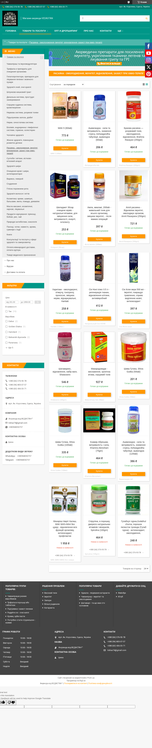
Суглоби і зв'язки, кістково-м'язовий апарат (19, 159)
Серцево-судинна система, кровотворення (19, 106)
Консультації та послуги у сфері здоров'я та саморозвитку (21, 240)
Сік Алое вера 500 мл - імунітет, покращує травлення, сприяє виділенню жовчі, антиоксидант (133, 295)
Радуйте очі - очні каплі (18, 612)
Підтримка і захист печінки (20, 609)
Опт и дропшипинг (66, 31)
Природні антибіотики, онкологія (22, 222)
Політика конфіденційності (100, 683)
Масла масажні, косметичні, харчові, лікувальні (20, 207)
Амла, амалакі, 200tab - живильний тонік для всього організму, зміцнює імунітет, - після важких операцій (99, 213)
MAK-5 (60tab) (65, 128)
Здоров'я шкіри (14, 166)
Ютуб (120, 596)
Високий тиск (50, 593)
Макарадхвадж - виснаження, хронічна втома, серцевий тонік (99, 371)
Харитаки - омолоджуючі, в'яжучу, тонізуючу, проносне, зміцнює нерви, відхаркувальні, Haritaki (65, 295)
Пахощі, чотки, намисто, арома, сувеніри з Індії (21, 228)
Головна (10, 31)
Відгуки (10, 266)
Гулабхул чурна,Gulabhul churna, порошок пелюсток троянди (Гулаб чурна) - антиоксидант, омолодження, (133, 527)
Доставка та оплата (16, 272)
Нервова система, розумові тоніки (22, 112)
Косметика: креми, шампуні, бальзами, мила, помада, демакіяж (23, 200)
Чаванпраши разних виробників (16, 597)
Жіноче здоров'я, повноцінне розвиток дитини (20, 141)
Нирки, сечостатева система (20, 122)
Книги (9, 234)
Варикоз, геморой (15, 179)
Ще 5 (10, 347)
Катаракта (49, 608)
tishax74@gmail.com (18, 423)
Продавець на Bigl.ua (76, 681)
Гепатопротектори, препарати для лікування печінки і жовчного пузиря (22, 79)
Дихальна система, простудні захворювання (20, 98)
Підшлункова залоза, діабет (20, 117)
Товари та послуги (34, 31)
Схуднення (12, 184)
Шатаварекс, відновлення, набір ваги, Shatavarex (65, 371)
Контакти (106, 31)
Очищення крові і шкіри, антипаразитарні (18, 172)
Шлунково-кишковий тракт (19, 92)
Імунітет (48, 596)
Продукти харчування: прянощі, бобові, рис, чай (21, 215)
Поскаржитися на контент (75, 683)
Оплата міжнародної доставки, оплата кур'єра (21, 248)
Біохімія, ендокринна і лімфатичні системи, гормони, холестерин (22, 128)
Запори (47, 600)
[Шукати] (146, 18)
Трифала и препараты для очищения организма (19, 70)
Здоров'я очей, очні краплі (19, 87)
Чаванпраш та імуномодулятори (22, 64)
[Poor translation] (11, 702)
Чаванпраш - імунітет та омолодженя (91, 597)
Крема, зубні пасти (16, 616)
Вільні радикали (52, 604)
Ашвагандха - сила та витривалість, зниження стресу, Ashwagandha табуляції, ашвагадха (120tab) (133, 448)
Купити (65, 148)
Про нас (89, 31)
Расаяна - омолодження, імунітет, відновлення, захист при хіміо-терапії (22, 151)
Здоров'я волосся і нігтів (18, 193)
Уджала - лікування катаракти (95, 593)
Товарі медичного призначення (21, 255)
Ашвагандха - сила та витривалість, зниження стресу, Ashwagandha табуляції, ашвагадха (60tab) (99, 134)
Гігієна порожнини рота (17, 189)
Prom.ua (90, 678)
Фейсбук (122, 593)
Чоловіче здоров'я (15, 135)
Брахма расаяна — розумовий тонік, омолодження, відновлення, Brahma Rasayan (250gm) (133, 134)
